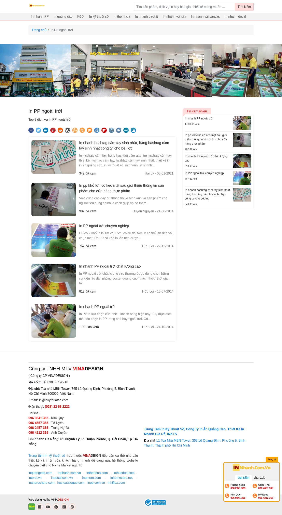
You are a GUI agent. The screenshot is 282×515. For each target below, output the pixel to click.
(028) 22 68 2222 (57, 406)
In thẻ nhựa (122, 16)
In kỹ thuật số (99, 16)
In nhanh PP (40, 16)
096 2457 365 (38, 427)
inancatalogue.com (70, 482)
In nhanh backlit (146, 16)
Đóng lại (272, 459)
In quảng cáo (63, 16)
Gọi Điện (243, 477)
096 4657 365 (38, 423)
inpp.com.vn (96, 482)
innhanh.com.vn (69, 473)
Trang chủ (39, 30)
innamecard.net (121, 477)
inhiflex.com (116, 482)
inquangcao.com (40, 473)
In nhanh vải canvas (205, 16)
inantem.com (91, 477)
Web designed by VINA (48, 499)
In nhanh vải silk (174, 16)
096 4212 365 (38, 432)
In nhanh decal (235, 16)
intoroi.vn (35, 477)
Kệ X (80, 16)
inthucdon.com (124, 473)
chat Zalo (260, 477)
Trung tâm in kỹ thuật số (46, 455)
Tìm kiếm (244, 7)
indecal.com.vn (62, 477)
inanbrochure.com (41, 482)
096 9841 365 (38, 418)
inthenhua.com (97, 473)
